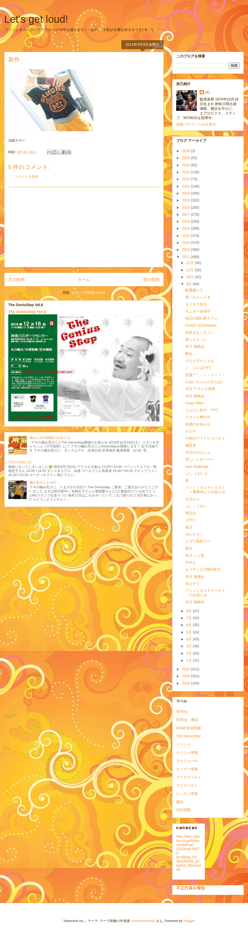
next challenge (196, 466)
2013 (186, 242)
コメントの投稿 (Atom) (88, 292)
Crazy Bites (194, 403)
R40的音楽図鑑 (188, 728)
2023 (186, 172)
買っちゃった (196, 339)
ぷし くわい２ (196, 473)
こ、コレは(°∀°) (198, 368)
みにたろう (194, 534)
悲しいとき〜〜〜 (199, 459)
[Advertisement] (84, 227)
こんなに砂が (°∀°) (201, 410)
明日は (190, 513)
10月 (190, 277)
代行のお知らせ (20, 462)
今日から (192, 499)
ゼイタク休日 (196, 304)
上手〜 (190, 520)
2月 (189, 653)
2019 (186, 200)
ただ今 (190, 431)
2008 (186, 683)
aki (207, 92)
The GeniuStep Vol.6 (27, 311)
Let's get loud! (36, 19)
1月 (189, 660)
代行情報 (183, 810)
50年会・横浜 (187, 720)
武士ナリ (192, 583)
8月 (189, 611)
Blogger (189, 921)
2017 (186, 214)
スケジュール (187, 761)
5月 (189, 632)
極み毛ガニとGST (43, 482)
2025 (186, 158)
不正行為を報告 (190, 888)
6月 (189, 625)
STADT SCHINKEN (200, 325)
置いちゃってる (198, 297)
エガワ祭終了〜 (198, 541)
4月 (189, 639)
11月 (190, 270)
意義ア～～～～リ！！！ (205, 375)
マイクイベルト (189, 777)
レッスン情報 (187, 794)
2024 (186, 165)
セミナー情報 (187, 769)
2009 (186, 676)
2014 (186, 236)
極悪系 (190, 445)
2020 (186, 193)
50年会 (182, 711)
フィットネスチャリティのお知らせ (205, 592)
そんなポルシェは (199, 361)
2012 (186, 249)
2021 (186, 186)
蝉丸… (190, 354)
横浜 (179, 802)
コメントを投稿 (26, 177)
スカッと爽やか (198, 417)
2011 (186, 257)
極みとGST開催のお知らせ (49, 438)
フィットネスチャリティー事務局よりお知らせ (205, 489)
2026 (186, 151)
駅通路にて (194, 290)
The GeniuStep (188, 736)
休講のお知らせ (198, 424)
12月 (190, 263)
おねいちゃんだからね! (203, 382)
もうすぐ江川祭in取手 (203, 569)
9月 (189, 284)
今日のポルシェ (198, 452)
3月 (189, 646)
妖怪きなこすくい (199, 332)
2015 (186, 228)
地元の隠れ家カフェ (201, 318)
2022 (186, 179)
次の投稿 (16, 279)
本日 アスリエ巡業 (200, 389)
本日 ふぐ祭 (194, 555)
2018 (186, 207)
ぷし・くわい (196, 506)
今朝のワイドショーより (205, 438)
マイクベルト (187, 785)
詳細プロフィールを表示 (196, 124)
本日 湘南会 (194, 346)
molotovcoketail (143, 921)
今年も (190, 562)
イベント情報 (187, 752)
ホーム (84, 279)
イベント (183, 744)
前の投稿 (151, 279)
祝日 (188, 527)
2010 (186, 669)
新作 (188, 548)
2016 (186, 221)
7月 (189, 618)
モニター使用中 (198, 311)
